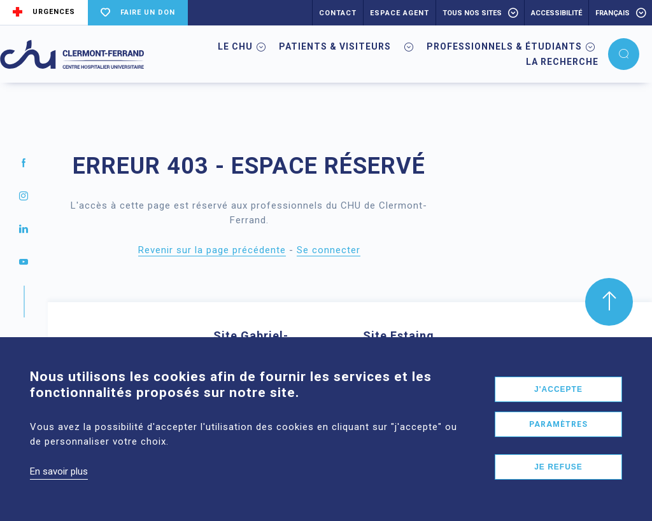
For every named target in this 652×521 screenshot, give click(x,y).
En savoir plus (59, 488)
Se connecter (328, 250)
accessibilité (556, 13)
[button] (623, 54)
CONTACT (338, 13)
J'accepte (558, 405)
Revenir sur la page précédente (212, 250)
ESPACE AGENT (399, 13)
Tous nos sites (472, 13)
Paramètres (558, 440)
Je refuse (558, 483)
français (612, 13)
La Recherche (562, 62)
